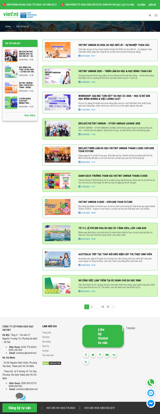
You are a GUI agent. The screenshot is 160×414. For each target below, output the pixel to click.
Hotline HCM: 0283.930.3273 (99, 407)
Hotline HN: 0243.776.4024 (60, 407)
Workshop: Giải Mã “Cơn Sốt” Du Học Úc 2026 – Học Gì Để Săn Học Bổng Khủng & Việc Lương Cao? (114, 98)
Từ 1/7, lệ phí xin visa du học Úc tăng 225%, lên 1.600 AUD (115, 230)
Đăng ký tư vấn (20, 408)
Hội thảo (46, 339)
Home (8, 26)
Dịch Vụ (45, 348)
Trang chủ (46, 335)
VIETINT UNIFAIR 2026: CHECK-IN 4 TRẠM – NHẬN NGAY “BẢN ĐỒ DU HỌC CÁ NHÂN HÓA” (26, 85)
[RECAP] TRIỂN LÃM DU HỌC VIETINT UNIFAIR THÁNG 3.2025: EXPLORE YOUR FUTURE (113, 151)
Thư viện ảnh (48, 358)
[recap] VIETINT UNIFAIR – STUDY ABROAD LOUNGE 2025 (111, 124)
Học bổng (46, 344)
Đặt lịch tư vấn (125, 5)
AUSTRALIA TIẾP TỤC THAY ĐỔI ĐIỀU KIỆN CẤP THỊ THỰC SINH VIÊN (114, 256)
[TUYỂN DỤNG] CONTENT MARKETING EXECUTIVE (25, 101)
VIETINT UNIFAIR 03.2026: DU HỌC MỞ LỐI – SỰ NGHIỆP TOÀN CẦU (116, 45)
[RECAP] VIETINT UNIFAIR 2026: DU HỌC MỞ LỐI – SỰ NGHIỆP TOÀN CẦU (26, 54)
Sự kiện (141, 5)
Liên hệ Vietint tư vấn (103, 338)
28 (102, 309)
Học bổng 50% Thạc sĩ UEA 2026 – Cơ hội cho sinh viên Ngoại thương (27, 69)
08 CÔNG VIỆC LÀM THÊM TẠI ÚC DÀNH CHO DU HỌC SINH (112, 283)
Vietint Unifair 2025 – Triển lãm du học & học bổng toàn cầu (115, 71)
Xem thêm (29, 115)
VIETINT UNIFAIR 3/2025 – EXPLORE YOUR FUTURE (107, 204)
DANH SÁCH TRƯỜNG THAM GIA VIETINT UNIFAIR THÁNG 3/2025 (115, 177)
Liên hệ (152, 5)
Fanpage (130, 330)
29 (108, 309)
